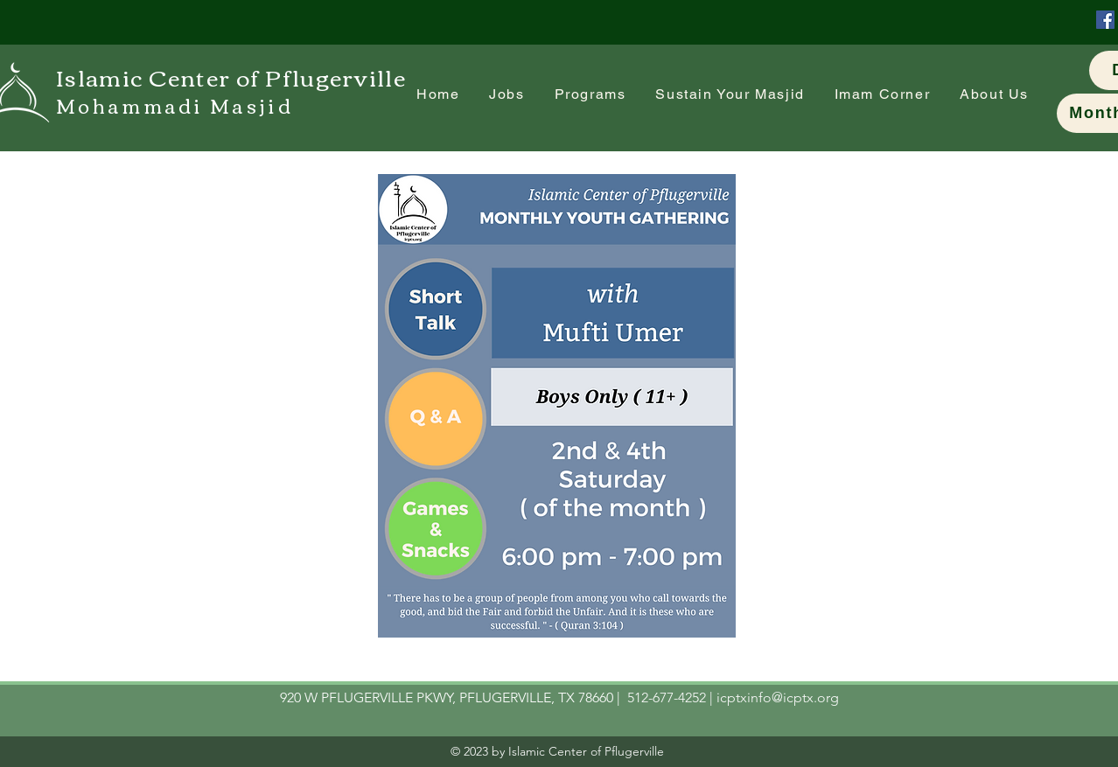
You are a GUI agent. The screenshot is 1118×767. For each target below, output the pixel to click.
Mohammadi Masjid (174, 104)
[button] (882, 95)
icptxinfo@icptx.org (777, 697)
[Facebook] (1105, 19)
